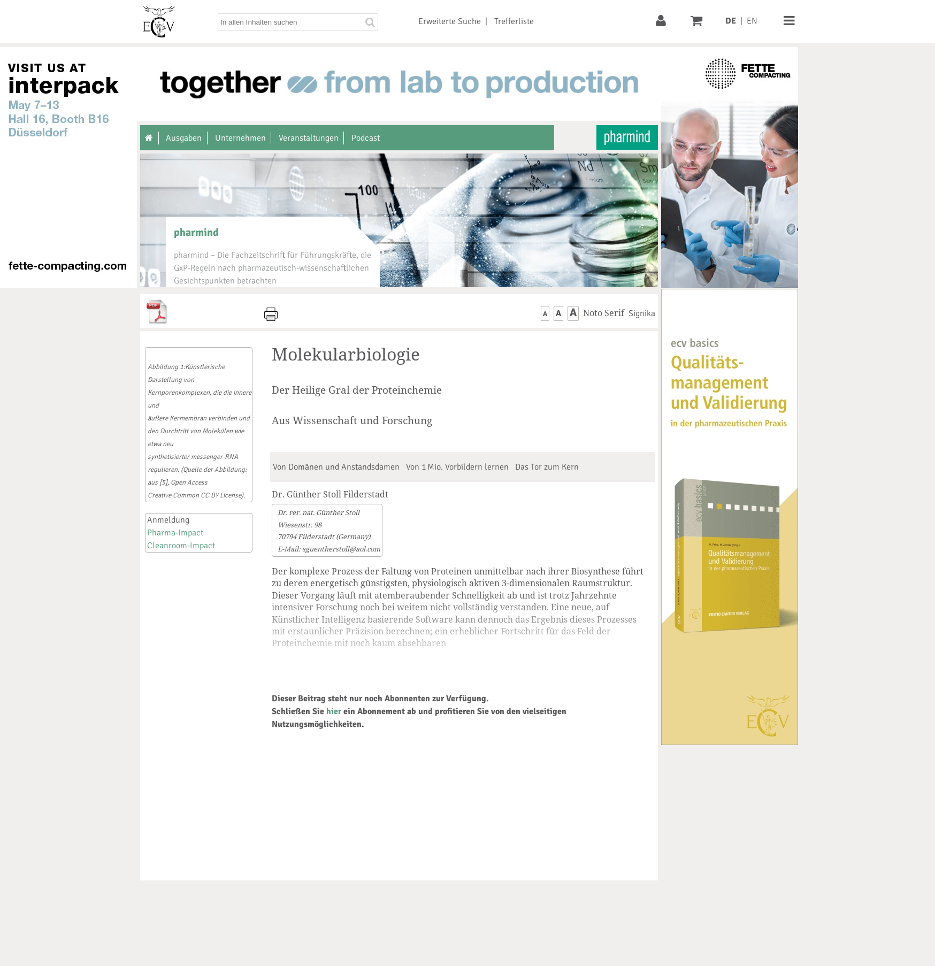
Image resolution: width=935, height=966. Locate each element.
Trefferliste (514, 21)
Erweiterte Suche (449, 21)
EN (752, 21)
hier (333, 711)
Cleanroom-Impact (181, 545)
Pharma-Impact (175, 532)
